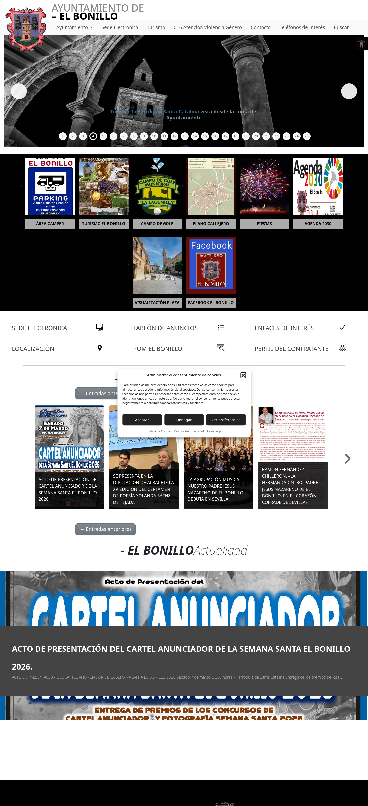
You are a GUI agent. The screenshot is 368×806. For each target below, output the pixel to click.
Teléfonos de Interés (302, 27)
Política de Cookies (159, 431)
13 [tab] (185, 136)
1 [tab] (63, 136)
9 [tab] (144, 136)
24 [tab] (297, 136)
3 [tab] (83, 136)
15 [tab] (205, 136)
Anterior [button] (19, 91)
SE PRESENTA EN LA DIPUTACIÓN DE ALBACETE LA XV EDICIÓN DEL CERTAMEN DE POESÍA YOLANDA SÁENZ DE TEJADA (143, 489)
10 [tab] (154, 136)
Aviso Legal (214, 431)
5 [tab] (103, 136)
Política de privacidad (189, 431)
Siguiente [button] (348, 91)
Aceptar (142, 419)
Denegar (184, 419)
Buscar (341, 27)
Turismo (156, 27)
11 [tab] (164, 136)
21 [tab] (266, 136)
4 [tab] (93, 136)
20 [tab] (256, 136)
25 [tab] (307, 136)
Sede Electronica (119, 27)
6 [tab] (113, 136)
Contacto (261, 27)
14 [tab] (195, 136)
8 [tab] (134, 136)
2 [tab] (73, 136)
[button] (361, 43)
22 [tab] (276, 136)
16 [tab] (215, 136)
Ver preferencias (225, 419)
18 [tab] (235, 136)
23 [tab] (286, 136)
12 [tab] (174, 136)
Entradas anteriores (106, 393)
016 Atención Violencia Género (208, 27)
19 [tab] (246, 136)
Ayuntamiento (72, 27)
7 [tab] (124, 136)
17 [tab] (225, 136)
